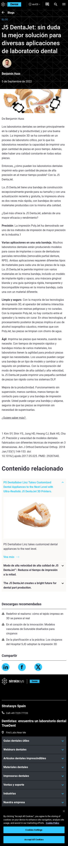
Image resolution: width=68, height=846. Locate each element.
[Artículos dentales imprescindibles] (34, 758)
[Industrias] (34, 793)
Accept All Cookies (33, 839)
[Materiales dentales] (34, 767)
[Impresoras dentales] (34, 776)
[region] (34, 826)
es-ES (34, 4)
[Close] (64, 811)
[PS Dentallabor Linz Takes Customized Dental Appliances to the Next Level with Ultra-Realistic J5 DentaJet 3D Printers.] (34, 487)
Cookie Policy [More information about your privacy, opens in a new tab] (52, 823)
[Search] (56, 4)
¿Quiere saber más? (14, 417)
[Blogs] (5, 12)
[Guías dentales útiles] (34, 740)
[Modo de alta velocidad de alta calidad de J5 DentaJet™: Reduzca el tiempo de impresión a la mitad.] (34, 569)
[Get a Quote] (47, 4)
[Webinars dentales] (34, 749)
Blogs (11, 12)
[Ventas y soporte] (34, 784)
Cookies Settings (33, 830)
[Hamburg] (64, 4)
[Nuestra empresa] (34, 802)
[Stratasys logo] (2, 4)
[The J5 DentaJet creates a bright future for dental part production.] (34, 585)
